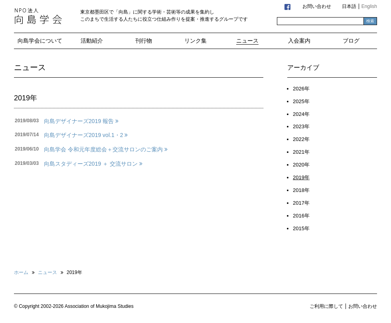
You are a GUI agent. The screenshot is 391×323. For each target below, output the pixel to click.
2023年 (301, 126)
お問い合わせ (316, 6)
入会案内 (299, 40)
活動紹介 (92, 40)
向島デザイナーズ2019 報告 (81, 121)
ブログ (351, 40)
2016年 (301, 216)
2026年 (301, 89)
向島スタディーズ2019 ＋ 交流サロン (93, 164)
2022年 (301, 139)
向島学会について (40, 40)
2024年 (301, 114)
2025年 (301, 101)
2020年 (301, 165)
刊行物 (143, 40)
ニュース (247, 40)
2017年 (301, 203)
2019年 (301, 177)
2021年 (301, 152)
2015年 (301, 228)
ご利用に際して (326, 306)
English (369, 6)
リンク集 (195, 40)
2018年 (301, 190)
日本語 (349, 6)
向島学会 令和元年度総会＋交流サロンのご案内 (106, 149)
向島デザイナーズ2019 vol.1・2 (86, 135)
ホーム (21, 272)
